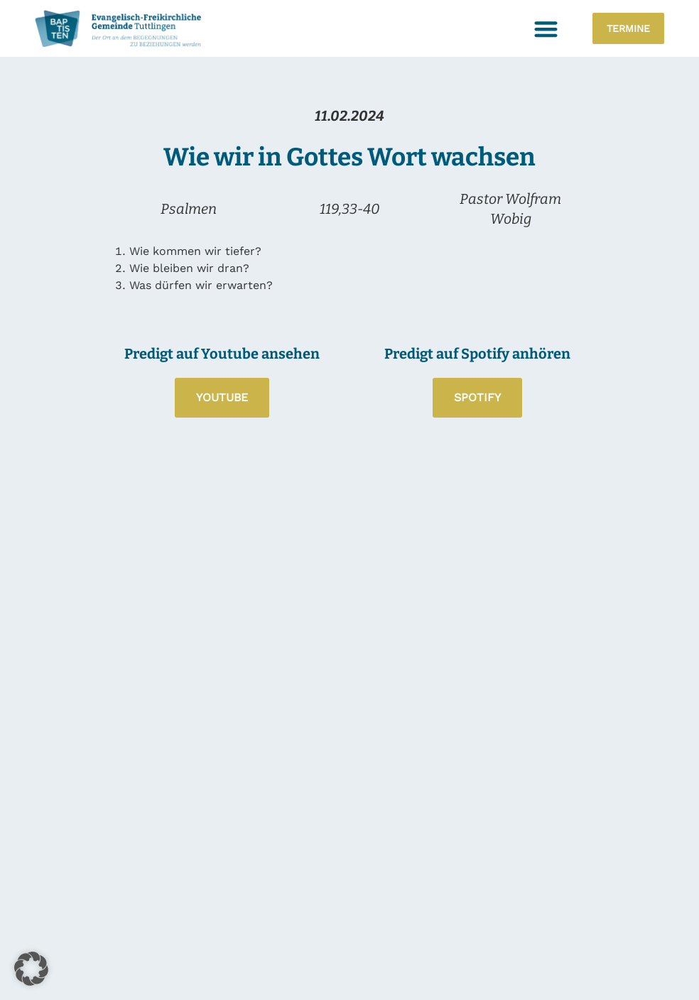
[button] (546, 29)
